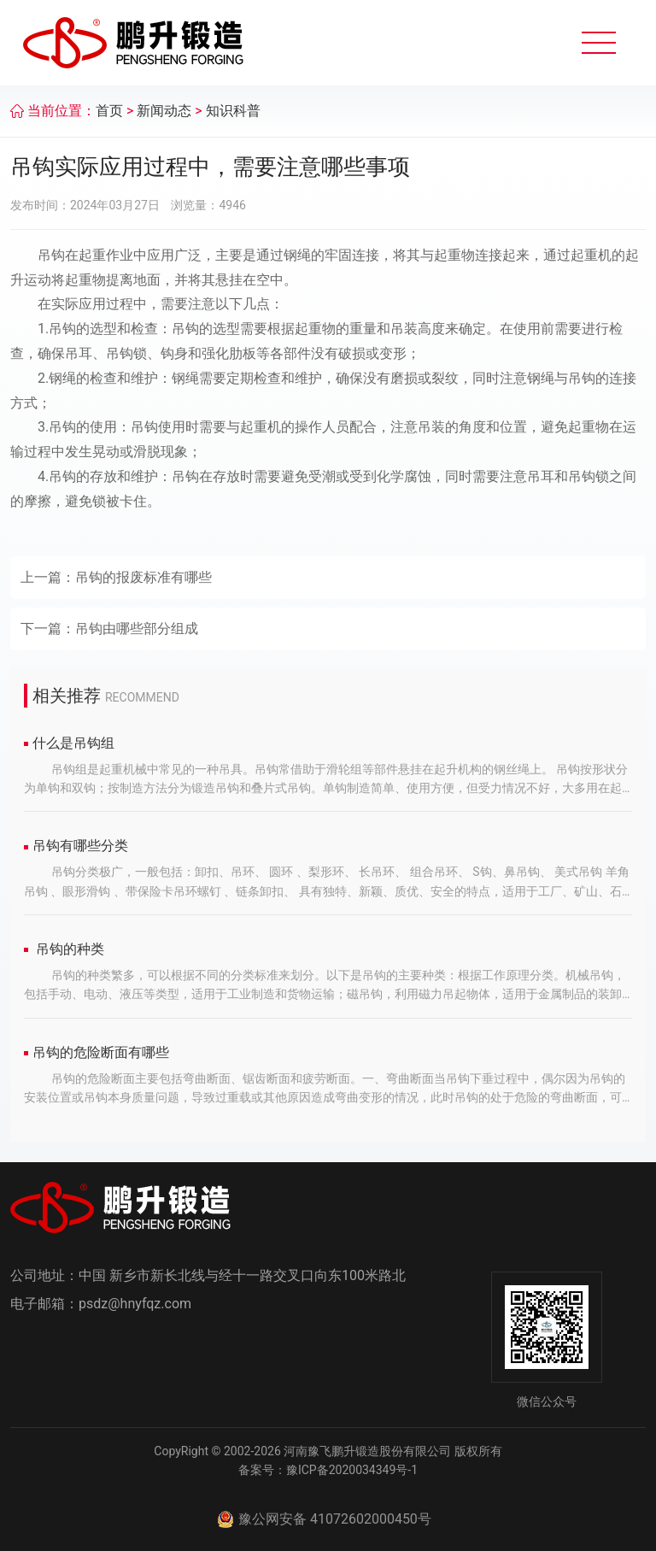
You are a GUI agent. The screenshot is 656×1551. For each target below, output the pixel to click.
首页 (109, 111)
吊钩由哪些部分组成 (136, 628)
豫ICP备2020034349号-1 (352, 1470)
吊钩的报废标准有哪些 (143, 577)
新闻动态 (164, 111)
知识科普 (233, 111)
